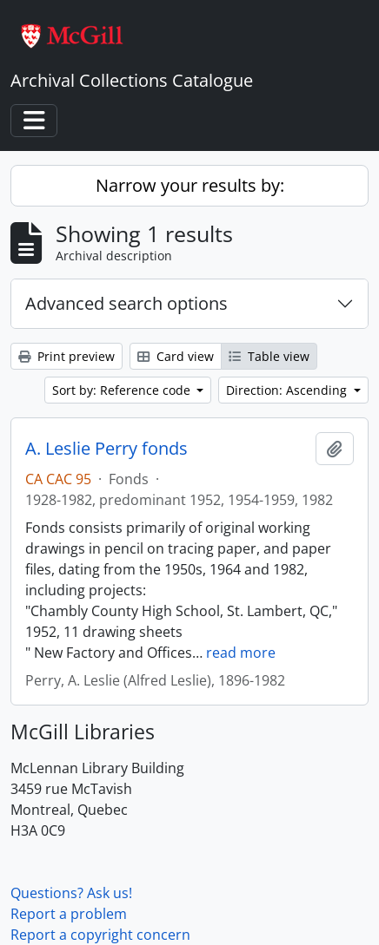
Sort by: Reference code (123, 390)
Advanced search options (126, 303)
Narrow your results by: (190, 185)
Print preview (66, 356)
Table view (269, 356)
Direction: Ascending (288, 390)
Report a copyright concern (100, 934)
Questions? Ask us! (71, 892)
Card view (175, 356)
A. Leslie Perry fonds (106, 448)
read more (241, 652)
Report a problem (68, 913)
